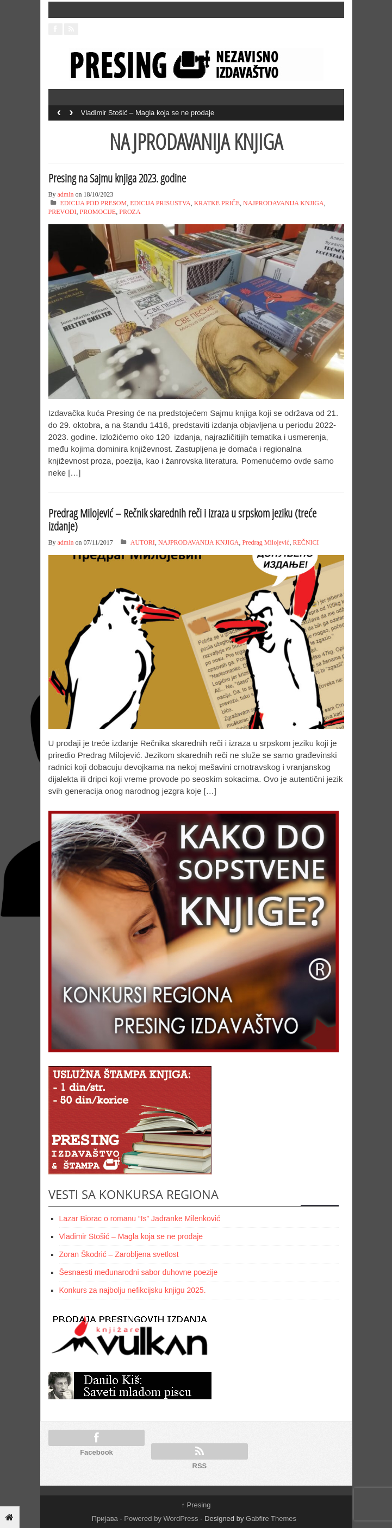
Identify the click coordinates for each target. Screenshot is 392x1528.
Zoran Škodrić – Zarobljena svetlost (119, 1254)
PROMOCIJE (98, 212)
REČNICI (306, 542)
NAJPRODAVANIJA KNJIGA (283, 203)
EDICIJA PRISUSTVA (160, 203)
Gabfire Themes (271, 1518)
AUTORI (142, 542)
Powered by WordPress (161, 1518)
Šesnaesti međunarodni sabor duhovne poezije (138, 1272)
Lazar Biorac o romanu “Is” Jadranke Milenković (139, 1218)
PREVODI (62, 212)
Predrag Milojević (265, 542)
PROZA (129, 212)
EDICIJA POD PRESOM (93, 203)
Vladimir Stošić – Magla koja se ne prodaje (148, 113)
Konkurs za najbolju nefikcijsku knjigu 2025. (132, 1290)
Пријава (105, 1518)
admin (66, 194)
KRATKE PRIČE (217, 203)
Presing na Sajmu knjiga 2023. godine (117, 178)
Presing (195, 1505)
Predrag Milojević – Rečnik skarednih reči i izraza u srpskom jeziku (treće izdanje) (182, 520)
